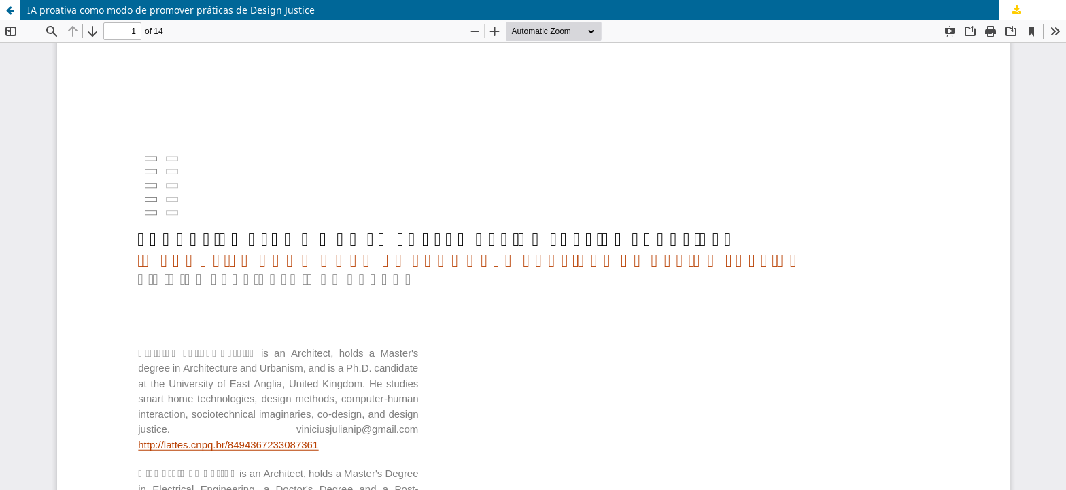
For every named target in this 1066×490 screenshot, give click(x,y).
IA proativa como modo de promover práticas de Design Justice (171, 9)
